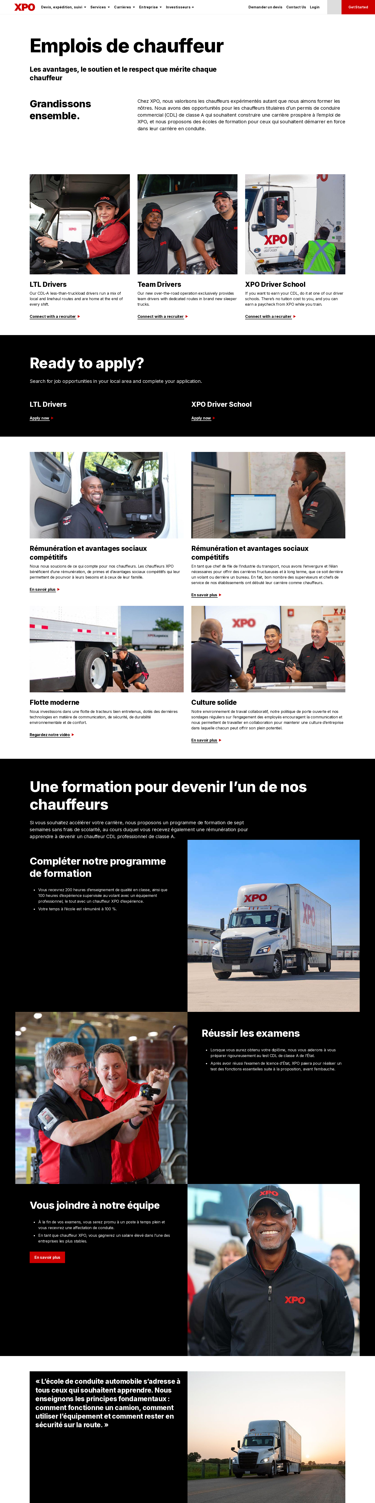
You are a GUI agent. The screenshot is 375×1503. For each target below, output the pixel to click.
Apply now (42, 418)
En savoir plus (45, 589)
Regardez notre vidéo (52, 735)
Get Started (358, 7)
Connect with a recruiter (55, 316)
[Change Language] (334, 7)
